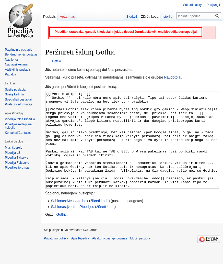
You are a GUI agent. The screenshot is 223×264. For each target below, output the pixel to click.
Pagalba (10, 74)
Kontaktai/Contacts (18, 133)
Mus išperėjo (13, 147)
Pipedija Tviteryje (16, 157)
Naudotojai (172, 77)
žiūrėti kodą (99, 220)
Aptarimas (67, 16)
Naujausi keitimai (16, 64)
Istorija (167, 16)
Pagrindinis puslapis (18, 49)
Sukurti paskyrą (193, 5)
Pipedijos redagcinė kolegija (18, 126)
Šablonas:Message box (69, 220)
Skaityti (131, 16)
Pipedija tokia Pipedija (20, 119)
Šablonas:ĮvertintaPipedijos (72, 226)
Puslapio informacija (18, 104)
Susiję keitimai (15, 94)
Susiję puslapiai (15, 89)
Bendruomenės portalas (21, 54)
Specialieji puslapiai (18, 99)
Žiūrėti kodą (149, 16)
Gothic (56, 60)
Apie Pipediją (80, 257)
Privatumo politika (56, 257)
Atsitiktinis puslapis (18, 69)
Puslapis (49, 16)
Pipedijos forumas (17, 167)
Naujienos (11, 59)
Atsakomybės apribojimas (109, 257)
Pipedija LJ (12, 153)
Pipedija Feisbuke (17, 162)
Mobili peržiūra (140, 257)
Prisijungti (213, 5)
